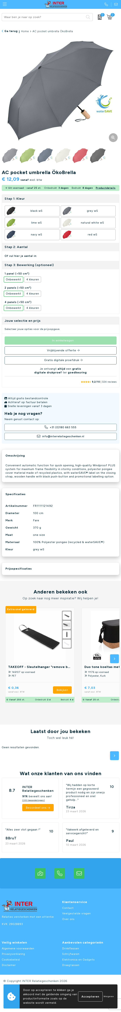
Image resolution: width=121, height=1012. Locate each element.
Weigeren (109, 996)
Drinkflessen (70, 948)
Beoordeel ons (36, 807)
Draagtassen (70, 965)
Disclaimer (9, 965)
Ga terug (11, 31)
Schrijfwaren (70, 954)
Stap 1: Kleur (15, 199)
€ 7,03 (98, 690)
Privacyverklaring (13, 954)
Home (25, 31)
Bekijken (62, 690)
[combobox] (43, 17)
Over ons (68, 919)
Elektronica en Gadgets (78, 959)
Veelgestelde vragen (76, 913)
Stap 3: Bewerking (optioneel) (29, 265)
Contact (68, 908)
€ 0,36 (22, 690)
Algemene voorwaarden (18, 948)
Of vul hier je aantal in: (21, 256)
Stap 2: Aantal (16, 247)
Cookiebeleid (11, 959)
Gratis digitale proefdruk (61, 360)
